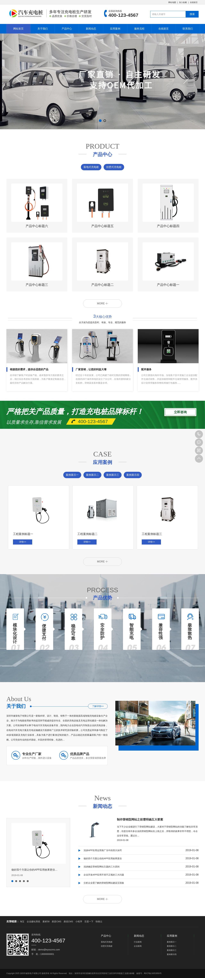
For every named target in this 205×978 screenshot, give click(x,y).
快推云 (99, 921)
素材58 (45, 921)
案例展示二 (92, 475)
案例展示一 (72, 475)
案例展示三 (112, 475)
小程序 (78, 921)
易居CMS (56, 921)
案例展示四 (132, 475)
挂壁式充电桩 (114, 167)
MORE (102, 303)
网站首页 (18, 28)
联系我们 (188, 28)
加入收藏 (183, 2)
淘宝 (22, 921)
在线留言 (194, 2)
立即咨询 (180, 412)
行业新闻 (138, 942)
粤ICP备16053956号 (152, 973)
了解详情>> (98, 706)
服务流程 (139, 28)
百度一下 (88, 921)
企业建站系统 (33, 921)
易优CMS (68, 921)
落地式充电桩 (91, 167)
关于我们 (42, 28)
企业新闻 (138, 946)
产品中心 (67, 28)
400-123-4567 (199, 434)
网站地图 (172, 2)
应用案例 (115, 28)
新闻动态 (91, 28)
